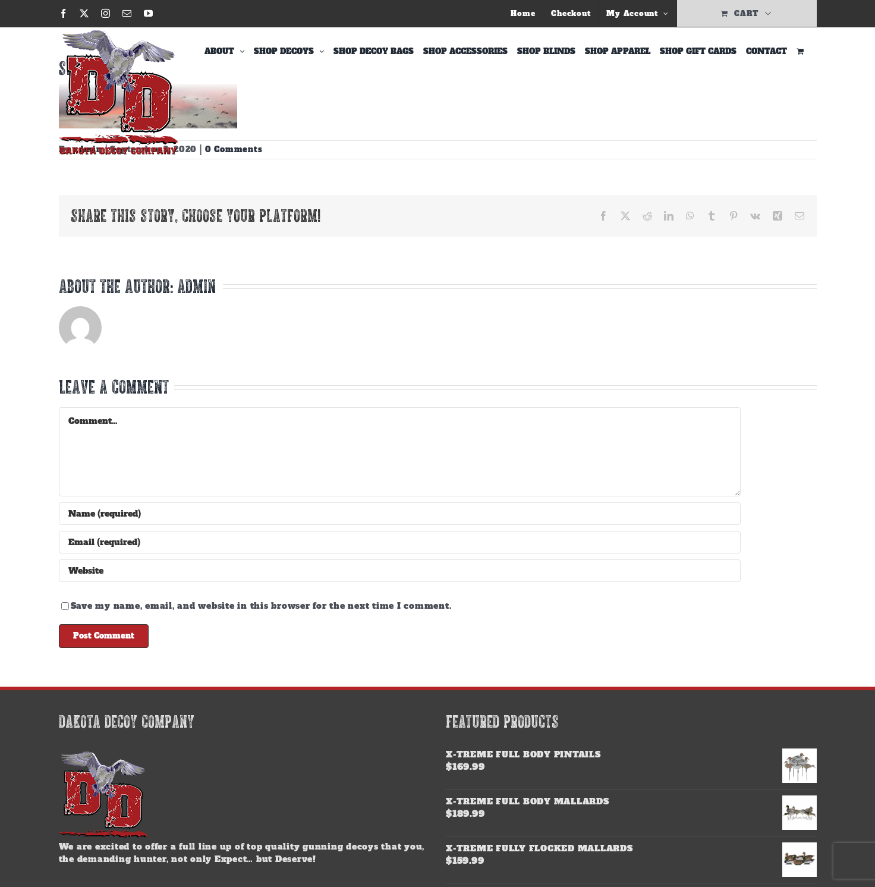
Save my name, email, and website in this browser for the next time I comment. (261, 606)
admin (196, 286)
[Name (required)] (400, 513)
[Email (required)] (400, 542)
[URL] (400, 570)
